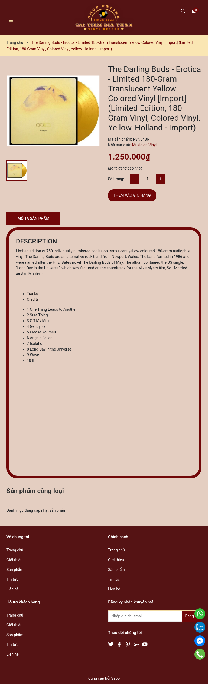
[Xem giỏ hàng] (193, 11)
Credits (33, 299)
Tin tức (12, 579)
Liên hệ (12, 589)
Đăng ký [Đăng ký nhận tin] (192, 616)
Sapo (115, 678)
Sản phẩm (15, 569)
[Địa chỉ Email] (154, 616)
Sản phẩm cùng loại (35, 491)
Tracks (32, 294)
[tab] (109, 294)
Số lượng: (116, 179)
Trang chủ (14, 550)
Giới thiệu (14, 560)
